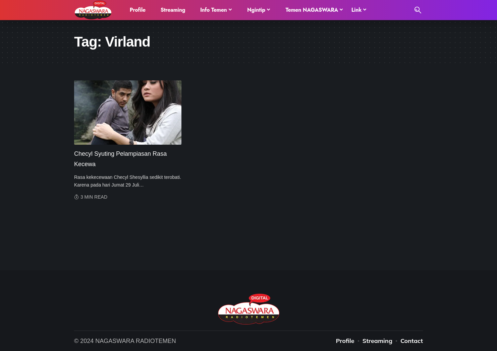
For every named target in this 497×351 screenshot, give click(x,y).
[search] (418, 10)
